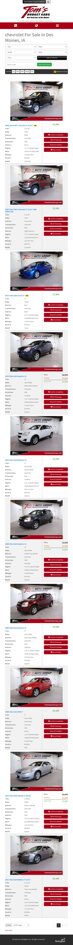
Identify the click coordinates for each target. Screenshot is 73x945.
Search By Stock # (44, 64)
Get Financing (56, 140)
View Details (56, 150)
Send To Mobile (56, 145)
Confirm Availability (55, 135)
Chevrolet (8, 930)
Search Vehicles (52, 58)
